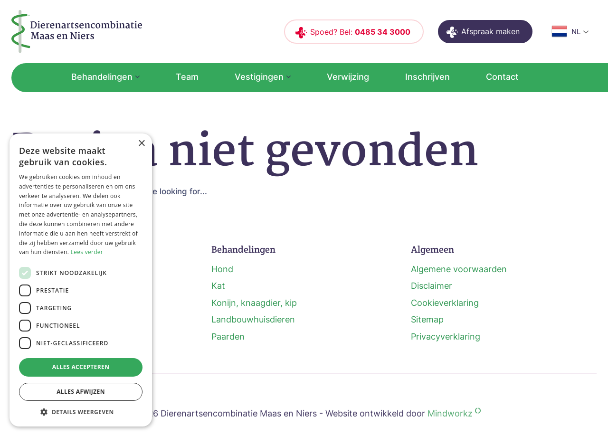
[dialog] (81, 280)
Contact (502, 77)
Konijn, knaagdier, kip (254, 303)
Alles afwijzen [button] (81, 392)
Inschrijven (427, 77)
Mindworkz (454, 424)
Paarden (228, 336)
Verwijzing (348, 77)
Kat (218, 286)
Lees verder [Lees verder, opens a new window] (87, 252)
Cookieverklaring (445, 303)
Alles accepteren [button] (81, 367)
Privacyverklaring (445, 336)
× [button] (141, 143)
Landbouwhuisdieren (253, 319)
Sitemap (427, 319)
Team (187, 77)
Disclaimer (431, 286)
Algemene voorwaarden (459, 269)
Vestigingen (259, 77)
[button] (80, 412)
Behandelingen (102, 77)
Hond (222, 269)
